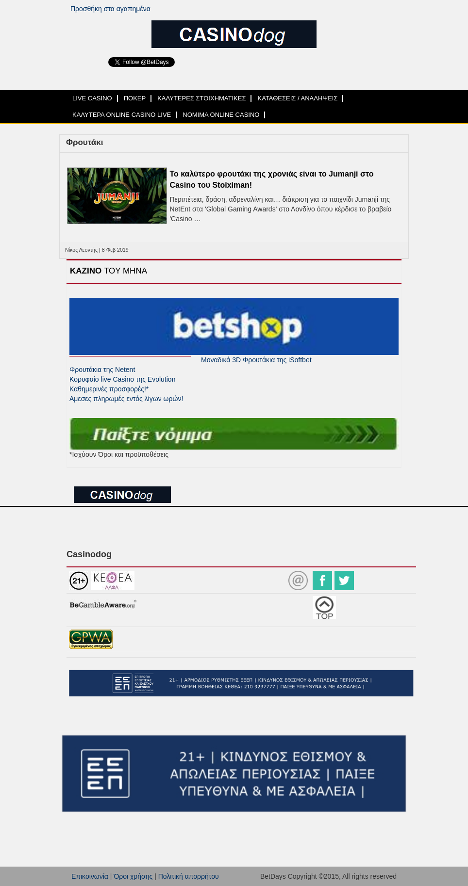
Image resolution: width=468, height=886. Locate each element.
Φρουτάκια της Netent (102, 369)
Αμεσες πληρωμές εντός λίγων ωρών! (126, 399)
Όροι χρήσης (133, 876)
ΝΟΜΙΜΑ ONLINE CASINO (221, 114)
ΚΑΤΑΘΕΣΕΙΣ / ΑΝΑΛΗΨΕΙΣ (297, 98)
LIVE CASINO (92, 98)
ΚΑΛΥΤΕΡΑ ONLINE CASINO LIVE (121, 114)
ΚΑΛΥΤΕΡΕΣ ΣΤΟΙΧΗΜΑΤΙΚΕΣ (201, 98)
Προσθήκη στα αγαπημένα (110, 9)
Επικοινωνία (89, 876)
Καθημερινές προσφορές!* (109, 389)
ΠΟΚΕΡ (135, 98)
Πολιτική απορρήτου (188, 876)
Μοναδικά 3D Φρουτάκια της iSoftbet (256, 360)
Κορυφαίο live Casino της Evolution (122, 379)
